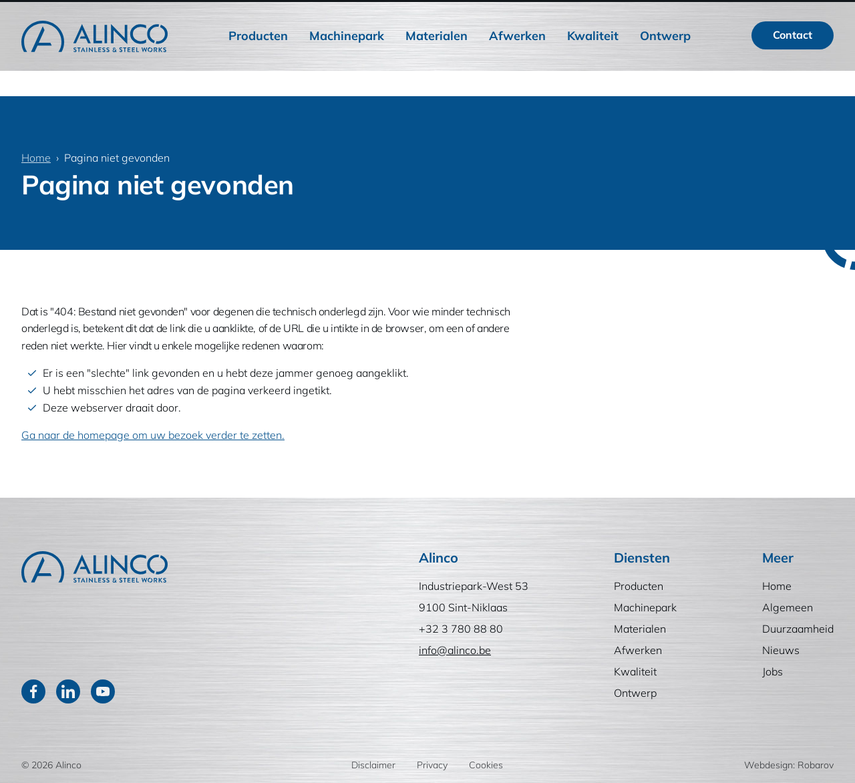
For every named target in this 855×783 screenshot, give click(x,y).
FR (781, 14)
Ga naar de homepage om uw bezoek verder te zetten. (153, 435)
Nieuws (643, 14)
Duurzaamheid (567, 14)
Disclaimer (373, 765)
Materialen (436, 65)
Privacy (432, 765)
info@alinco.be (455, 650)
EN (816, 14)
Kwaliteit (593, 65)
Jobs (693, 14)
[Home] (94, 66)
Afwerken (517, 65)
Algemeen (485, 14)
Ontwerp (665, 65)
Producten (258, 65)
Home (423, 14)
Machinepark (346, 65)
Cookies (486, 765)
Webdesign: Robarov (789, 765)
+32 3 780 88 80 (461, 628)
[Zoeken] (721, 14)
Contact (792, 64)
